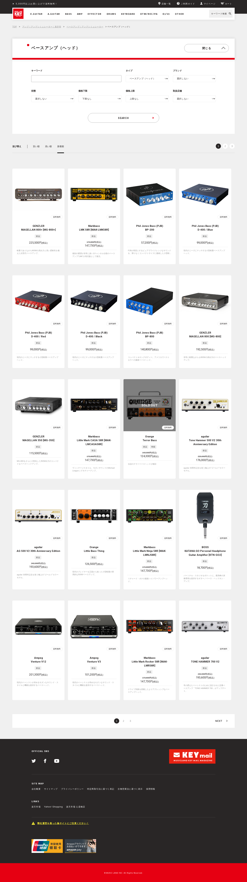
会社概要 (36, 789)
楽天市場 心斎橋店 (75, 807)
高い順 (48, 146)
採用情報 (150, 789)
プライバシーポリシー (72, 789)
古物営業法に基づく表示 (130, 789)
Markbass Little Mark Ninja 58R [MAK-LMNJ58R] (149, 551)
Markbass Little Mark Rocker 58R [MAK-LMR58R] (150, 661)
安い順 (36, 146)
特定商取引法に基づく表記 (100, 789)
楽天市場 (36, 807)
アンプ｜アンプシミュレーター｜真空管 (41, 27)
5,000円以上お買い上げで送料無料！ (37, 4)
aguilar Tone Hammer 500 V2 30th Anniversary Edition (205, 440)
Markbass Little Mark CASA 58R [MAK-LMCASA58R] (94, 440)
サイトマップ (51, 789)
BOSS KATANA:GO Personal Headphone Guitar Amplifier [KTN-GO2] (205, 551)
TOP (14, 27)
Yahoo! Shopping (53, 807)
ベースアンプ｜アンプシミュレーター (85, 27)
